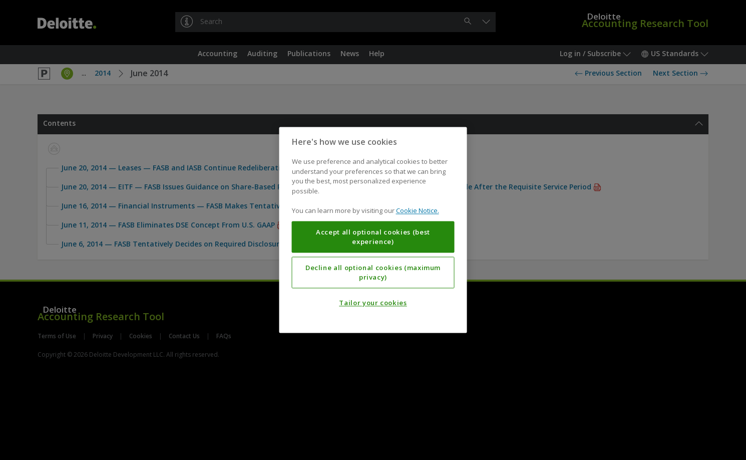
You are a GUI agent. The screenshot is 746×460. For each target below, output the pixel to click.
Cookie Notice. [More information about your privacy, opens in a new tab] (417, 210)
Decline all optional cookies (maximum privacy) (373, 273)
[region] (373, 230)
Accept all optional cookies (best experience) (373, 237)
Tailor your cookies (373, 303)
